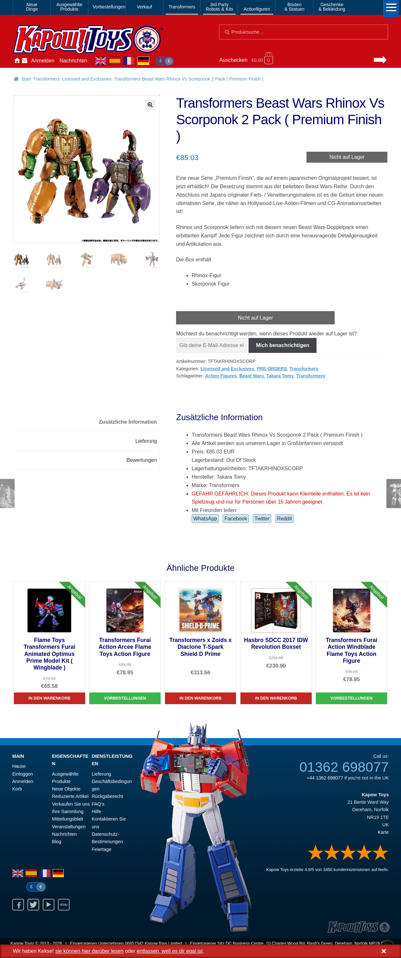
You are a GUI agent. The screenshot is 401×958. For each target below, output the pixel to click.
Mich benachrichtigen (282, 345)
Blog (56, 841)
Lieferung (101, 774)
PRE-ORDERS (272, 368)
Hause (17, 61)
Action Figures (221, 375)
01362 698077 (344, 767)
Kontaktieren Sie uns (24, 61)
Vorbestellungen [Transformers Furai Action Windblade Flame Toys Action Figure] (351, 698)
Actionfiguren (257, 9)
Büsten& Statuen (294, 7)
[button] (150, 105)
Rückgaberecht (107, 796)
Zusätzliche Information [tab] (128, 422)
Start (26, 79)
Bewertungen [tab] (142, 460)
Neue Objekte (66, 788)
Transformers (182, 6)
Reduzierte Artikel (70, 796)
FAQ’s (98, 804)
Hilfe (96, 811)
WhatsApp (205, 518)
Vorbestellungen (108, 6)
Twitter (262, 518)
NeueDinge (32, 7)
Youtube (48, 904)
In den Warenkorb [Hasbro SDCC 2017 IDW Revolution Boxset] (276, 698)
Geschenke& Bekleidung (331, 7)
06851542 (134, 943)
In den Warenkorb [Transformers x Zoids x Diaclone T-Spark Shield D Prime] (200, 698)
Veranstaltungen (69, 826)
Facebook (235, 518)
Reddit (284, 518)
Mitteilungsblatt (67, 819)
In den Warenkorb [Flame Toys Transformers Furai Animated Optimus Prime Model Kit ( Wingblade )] (49, 698)
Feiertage (101, 849)
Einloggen (22, 774)
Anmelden (42, 60)
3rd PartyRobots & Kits (219, 7)
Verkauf (144, 6)
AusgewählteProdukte (69, 7)
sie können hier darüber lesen (89, 951)
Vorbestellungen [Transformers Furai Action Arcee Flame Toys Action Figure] (125, 698)
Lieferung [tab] (146, 441)
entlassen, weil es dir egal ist (170, 951)
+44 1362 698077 (325, 777)
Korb (17, 788)
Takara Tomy (280, 375)
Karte (383, 832)
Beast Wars (251, 375)
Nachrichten (73, 60)
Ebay (64, 904)
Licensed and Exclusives (87, 79)
